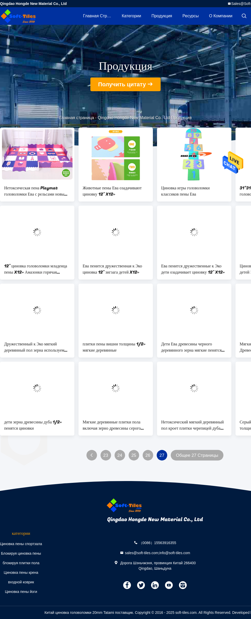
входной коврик (21, 582)
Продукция (161, 16)
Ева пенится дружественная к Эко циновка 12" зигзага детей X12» (112, 269)
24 (119, 455)
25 (133, 455)
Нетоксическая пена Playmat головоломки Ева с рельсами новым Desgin (35, 191)
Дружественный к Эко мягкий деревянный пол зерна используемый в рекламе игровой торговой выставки (36, 347)
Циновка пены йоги (21, 592)
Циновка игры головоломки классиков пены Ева (185, 191)
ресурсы (191, 16)
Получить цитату (122, 84)
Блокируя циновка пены (21, 553)
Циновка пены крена (21, 572)
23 (105, 455)
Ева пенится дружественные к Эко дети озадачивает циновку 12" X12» (193, 269)
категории (131, 16)
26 (147, 455)
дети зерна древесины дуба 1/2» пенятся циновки (33, 425)
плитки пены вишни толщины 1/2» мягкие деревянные (114, 347)
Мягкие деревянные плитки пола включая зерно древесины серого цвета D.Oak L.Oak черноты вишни (115, 425)
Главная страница (99, 16)
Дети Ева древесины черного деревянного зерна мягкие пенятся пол (191, 347)
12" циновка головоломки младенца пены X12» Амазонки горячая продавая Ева (35, 269)
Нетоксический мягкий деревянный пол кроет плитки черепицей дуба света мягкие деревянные (192, 425)
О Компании (220, 16)
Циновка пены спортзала (21, 544)
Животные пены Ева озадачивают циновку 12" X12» (112, 191)
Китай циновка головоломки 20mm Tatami (79, 612)
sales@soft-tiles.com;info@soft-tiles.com (157, 553)
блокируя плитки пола (21, 563)
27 (161, 455)
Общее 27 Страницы (197, 455)
